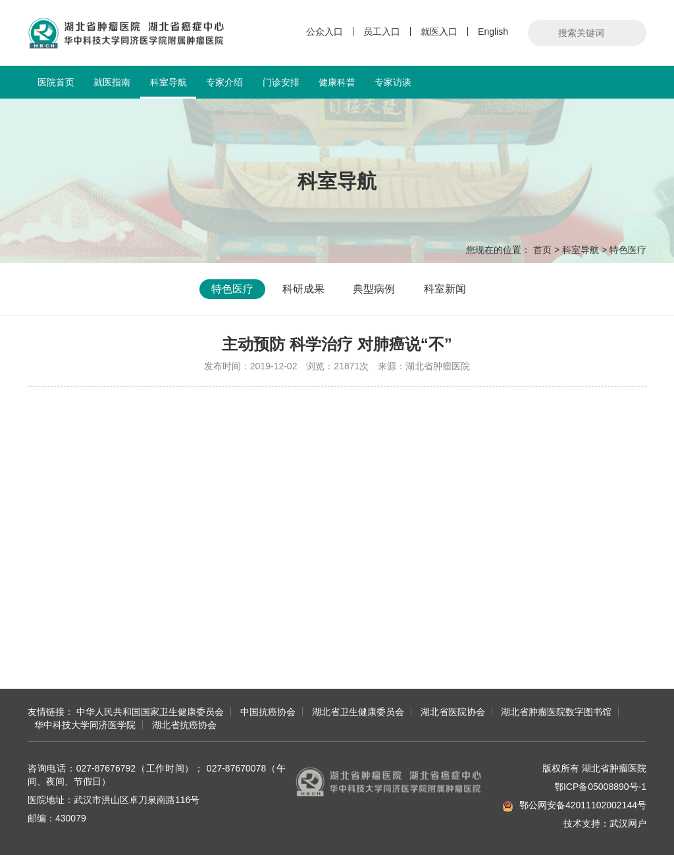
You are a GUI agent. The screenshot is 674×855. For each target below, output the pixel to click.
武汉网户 (627, 823)
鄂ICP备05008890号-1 (600, 786)
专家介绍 (224, 82)
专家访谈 (393, 82)
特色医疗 (627, 249)
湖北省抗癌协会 (184, 724)
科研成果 (303, 288)
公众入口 (324, 31)
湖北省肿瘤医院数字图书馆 (556, 711)
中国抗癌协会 (268, 711)
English (493, 31)
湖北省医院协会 (453, 711)
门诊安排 (281, 82)
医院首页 (56, 82)
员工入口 (381, 31)
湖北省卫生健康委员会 (358, 711)
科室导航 (168, 88)
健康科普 (337, 82)
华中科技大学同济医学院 (85, 724)
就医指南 (111, 82)
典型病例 (374, 288)
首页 (542, 249)
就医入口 (439, 31)
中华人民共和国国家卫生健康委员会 (150, 711)
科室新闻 (445, 288)
